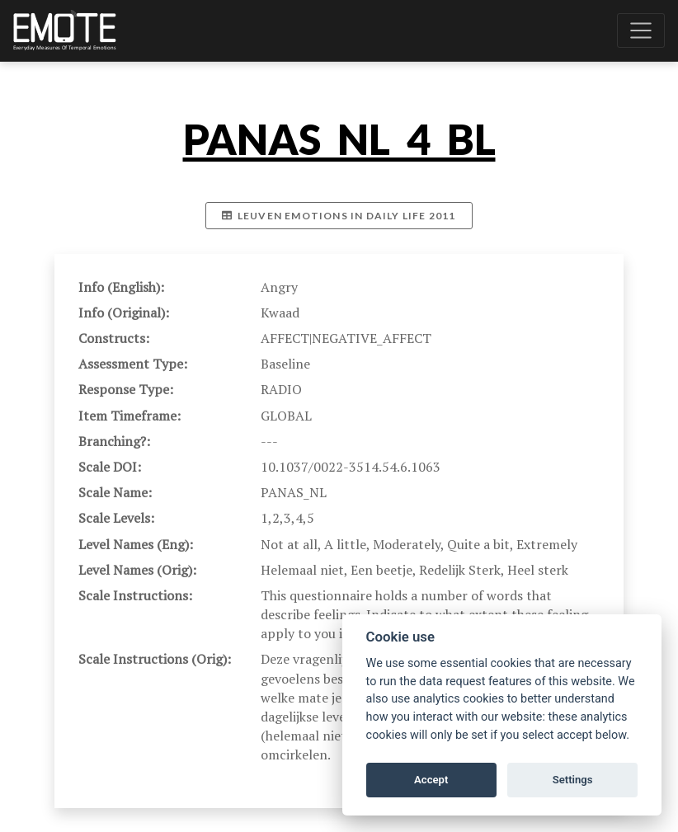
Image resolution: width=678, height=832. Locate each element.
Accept (431, 779)
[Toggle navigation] (641, 30)
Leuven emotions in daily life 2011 (338, 215)
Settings (573, 779)
